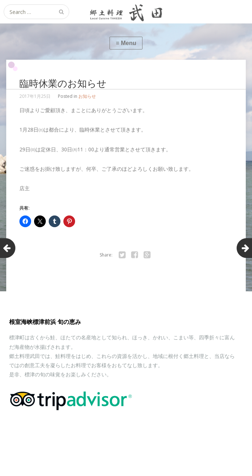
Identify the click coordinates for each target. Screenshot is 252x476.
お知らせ (87, 96)
